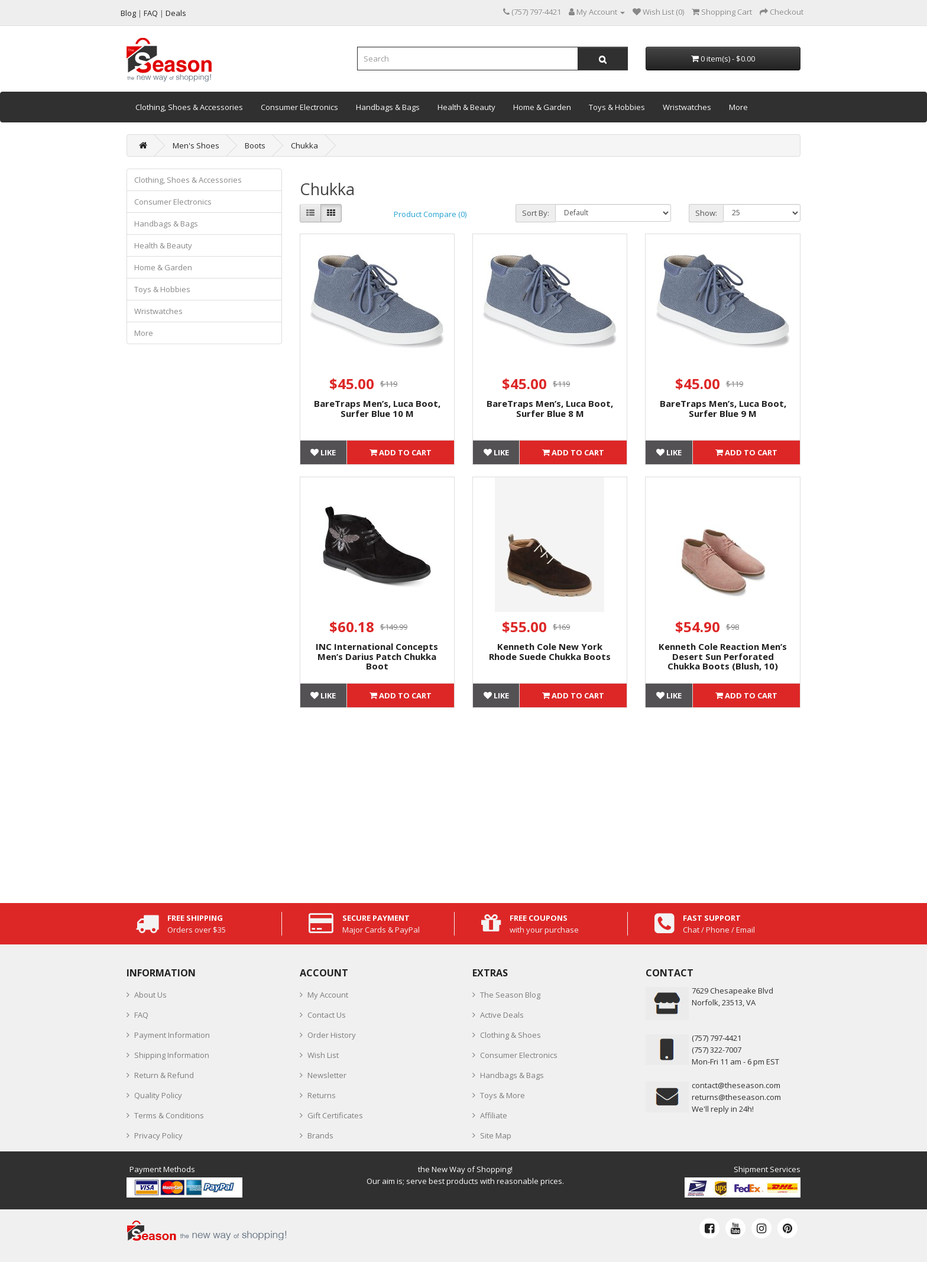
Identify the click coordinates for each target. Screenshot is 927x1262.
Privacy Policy (158, 1135)
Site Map (495, 1135)
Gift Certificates (335, 1115)
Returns (321, 1095)
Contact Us (326, 1014)
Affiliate (493, 1115)
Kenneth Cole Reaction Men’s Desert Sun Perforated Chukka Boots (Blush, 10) (723, 656)
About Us (150, 994)
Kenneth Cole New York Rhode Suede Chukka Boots (550, 651)
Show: (706, 213)
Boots (255, 145)
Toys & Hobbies (617, 107)
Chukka (304, 145)
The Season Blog (510, 994)
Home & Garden (542, 107)
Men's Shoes (196, 145)
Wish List (323, 1055)
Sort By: (535, 213)
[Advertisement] (550, 802)
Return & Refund (164, 1075)
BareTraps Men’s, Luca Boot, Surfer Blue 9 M (723, 408)
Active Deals (502, 1014)
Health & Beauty (466, 107)
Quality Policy (158, 1095)
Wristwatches (687, 107)
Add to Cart (400, 452)
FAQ (141, 1014)
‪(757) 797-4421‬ (716, 1038)
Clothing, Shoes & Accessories (189, 107)
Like (323, 452)
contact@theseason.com (736, 1085)
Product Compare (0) (430, 214)
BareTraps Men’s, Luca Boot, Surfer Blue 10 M (377, 408)
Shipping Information (171, 1055)
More (738, 107)
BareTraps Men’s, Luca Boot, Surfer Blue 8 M (550, 408)
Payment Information (172, 1035)
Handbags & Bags (388, 107)
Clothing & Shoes (510, 1035)
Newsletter (326, 1075)
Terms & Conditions (169, 1115)
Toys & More (502, 1095)
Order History (331, 1035)
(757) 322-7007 (716, 1049)
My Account (327, 994)
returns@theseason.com (736, 1097)
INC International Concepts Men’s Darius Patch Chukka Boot (377, 656)
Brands (320, 1135)
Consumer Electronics (299, 107)
